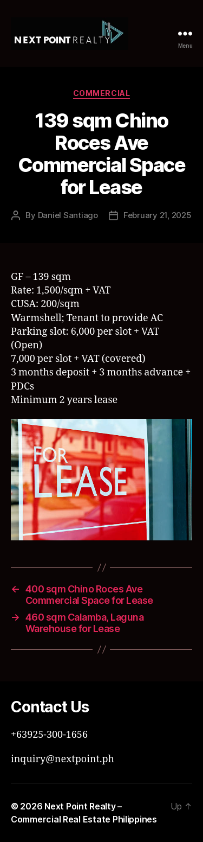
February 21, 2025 (157, 215)
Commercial (101, 93)
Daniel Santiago (68, 215)
